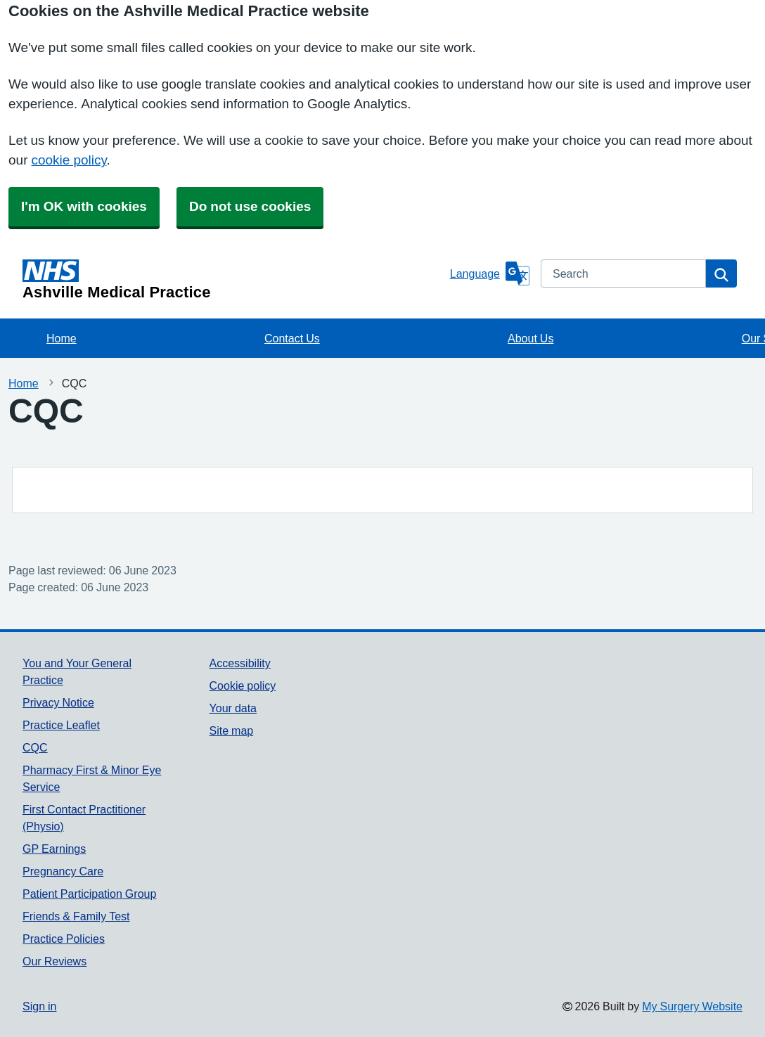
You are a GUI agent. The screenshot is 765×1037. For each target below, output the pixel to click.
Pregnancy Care (62, 871)
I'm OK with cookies (84, 206)
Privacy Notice (58, 702)
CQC (35, 747)
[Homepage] (233, 279)
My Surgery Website (692, 1006)
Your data (233, 708)
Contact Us (292, 338)
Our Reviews (54, 961)
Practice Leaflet (61, 724)
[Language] (489, 273)
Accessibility (240, 663)
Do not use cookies (250, 206)
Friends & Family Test (75, 916)
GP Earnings (54, 848)
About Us (530, 338)
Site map (232, 730)
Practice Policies (63, 938)
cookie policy (68, 160)
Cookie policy (243, 685)
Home (61, 338)
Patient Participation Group (89, 893)
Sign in (39, 1006)
